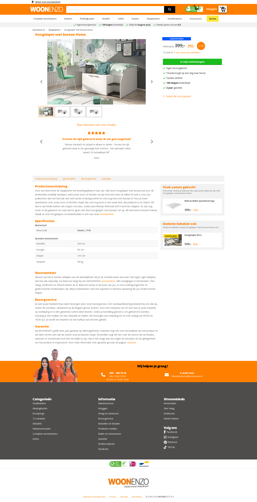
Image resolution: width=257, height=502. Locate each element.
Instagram (173, 437)
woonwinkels (107, 214)
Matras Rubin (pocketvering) (199, 200)
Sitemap (124, 496)
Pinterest (172, 442)
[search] (169, 9)
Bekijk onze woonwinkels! (48, 1)
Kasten (135, 18)
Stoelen (106, 18)
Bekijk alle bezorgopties (177, 96)
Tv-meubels (39, 418)
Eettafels (37, 423)
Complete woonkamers (45, 18)
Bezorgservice (88, 178)
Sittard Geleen (171, 418)
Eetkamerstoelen (42, 428)
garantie (174, 87)
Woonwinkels (174, 399)
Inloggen (102, 408)
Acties (212, 18)
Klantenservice (106, 403)
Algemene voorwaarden (94, 496)
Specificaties (69, 178)
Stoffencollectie (106, 443)
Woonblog (137, 496)
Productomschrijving (46, 178)
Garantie (106, 178)
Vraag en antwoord (108, 413)
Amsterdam (170, 403)
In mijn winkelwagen (192, 61)
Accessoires (196, 18)
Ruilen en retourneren (109, 433)
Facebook (172, 431)
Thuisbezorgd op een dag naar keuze (186, 73)
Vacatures (103, 448)
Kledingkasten (87, 18)
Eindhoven (169, 413)
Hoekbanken (39, 403)
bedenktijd (178, 82)
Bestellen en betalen (109, 423)
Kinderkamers (175, 18)
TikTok (171, 447)
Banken (68, 18)
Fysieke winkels (174, 77)
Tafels (121, 18)
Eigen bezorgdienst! (176, 68)
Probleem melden (107, 428)
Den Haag (169, 408)
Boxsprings (38, 413)
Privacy (112, 496)
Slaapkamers (153, 18)
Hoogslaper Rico (193, 235)
